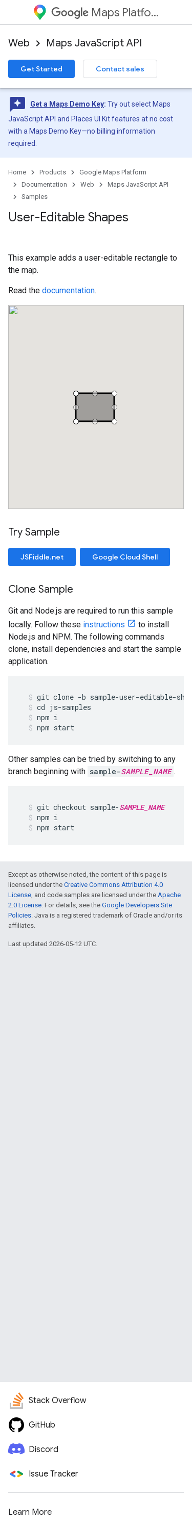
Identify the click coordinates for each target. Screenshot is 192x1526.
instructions (104, 624)
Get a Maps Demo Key (67, 104)
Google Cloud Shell (125, 557)
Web (19, 43)
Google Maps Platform (112, 172)
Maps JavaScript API (94, 43)
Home (17, 172)
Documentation (44, 184)
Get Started (41, 68)
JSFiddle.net (41, 557)
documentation (68, 290)
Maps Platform (105, 12)
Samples (35, 196)
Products (52, 172)
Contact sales (120, 68)
